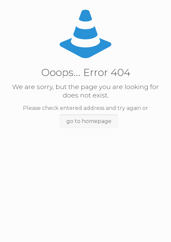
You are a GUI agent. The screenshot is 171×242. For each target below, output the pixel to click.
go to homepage (88, 121)
